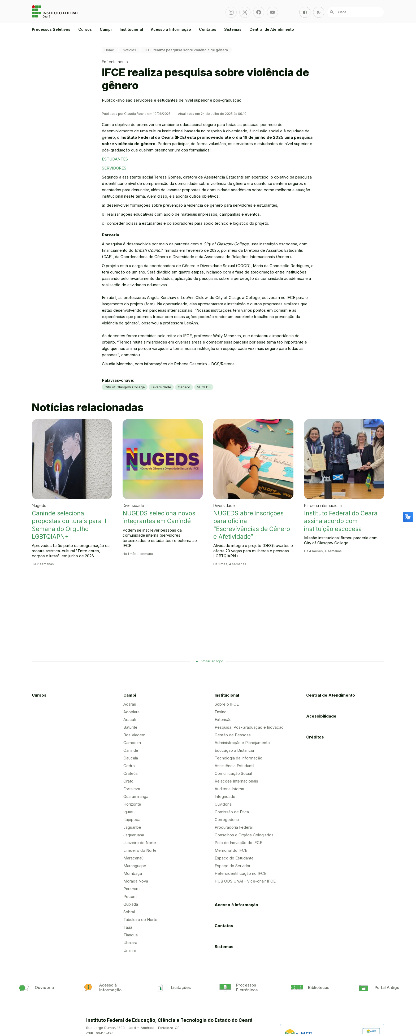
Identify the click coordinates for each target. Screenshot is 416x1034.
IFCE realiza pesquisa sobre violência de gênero (186, 50)
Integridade (225, 796)
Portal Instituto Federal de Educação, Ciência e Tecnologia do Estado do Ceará (56, 11)
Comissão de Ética (232, 811)
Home (109, 50)
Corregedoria (227, 819)
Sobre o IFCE (227, 704)
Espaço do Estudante (234, 858)
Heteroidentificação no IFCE (240, 873)
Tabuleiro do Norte (140, 919)
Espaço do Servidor (232, 865)
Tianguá (130, 934)
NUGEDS (204, 387)
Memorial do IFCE (231, 850)
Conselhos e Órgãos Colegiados (244, 834)
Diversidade (161, 387)
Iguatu (129, 811)
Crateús (130, 773)
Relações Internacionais (236, 781)
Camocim (132, 742)
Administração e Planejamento (242, 742)
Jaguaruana (133, 834)
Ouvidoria (223, 804)
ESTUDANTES (115, 159)
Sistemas (232, 29)
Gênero (184, 387)
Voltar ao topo (212, 661)
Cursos (85, 29)
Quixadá (130, 904)
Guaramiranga (135, 796)
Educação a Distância (234, 750)
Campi (106, 29)
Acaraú (129, 704)
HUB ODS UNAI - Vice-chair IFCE (245, 881)
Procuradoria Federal (234, 827)
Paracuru (131, 888)
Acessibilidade (321, 716)
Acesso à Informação (171, 29)
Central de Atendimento (271, 29)
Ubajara (130, 942)
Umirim (129, 950)
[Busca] (355, 12)
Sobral (129, 911)
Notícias (129, 50)
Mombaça (132, 873)
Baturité (130, 727)
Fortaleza (131, 788)
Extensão (223, 719)
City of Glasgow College (125, 387)
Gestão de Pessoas (233, 734)
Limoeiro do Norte (140, 850)
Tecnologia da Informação (238, 758)
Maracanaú (133, 858)
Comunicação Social (233, 773)
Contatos (207, 29)
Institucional (131, 29)
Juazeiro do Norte (139, 842)
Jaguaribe (132, 827)
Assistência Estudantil (234, 765)
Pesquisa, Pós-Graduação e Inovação (249, 727)
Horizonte (132, 804)
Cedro (129, 765)
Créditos (315, 737)
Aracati (129, 719)
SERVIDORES (114, 168)
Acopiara (131, 711)
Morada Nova (135, 881)
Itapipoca (131, 819)
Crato (128, 781)
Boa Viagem (134, 734)
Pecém (130, 896)
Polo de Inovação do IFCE (238, 842)
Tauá (127, 927)
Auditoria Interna (229, 788)
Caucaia (130, 758)
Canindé (130, 750)
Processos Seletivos (51, 29)
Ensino (221, 711)
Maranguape (134, 865)
